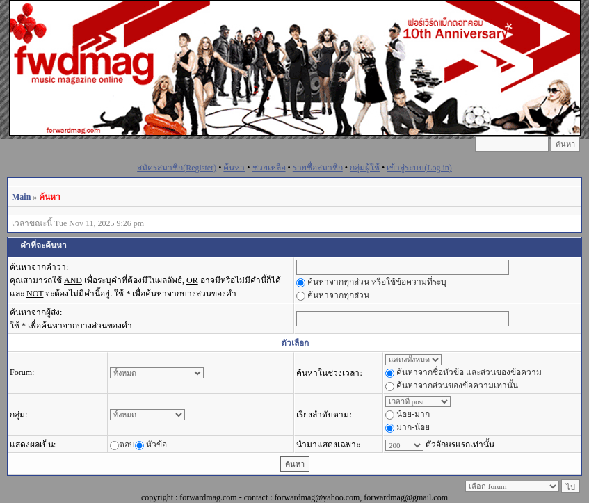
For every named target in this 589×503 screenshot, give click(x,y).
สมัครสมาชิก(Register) (176, 168)
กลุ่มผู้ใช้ (365, 168)
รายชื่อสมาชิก (318, 168)
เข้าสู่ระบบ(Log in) (419, 168)
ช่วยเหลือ (269, 168)
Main (21, 197)
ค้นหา (234, 168)
